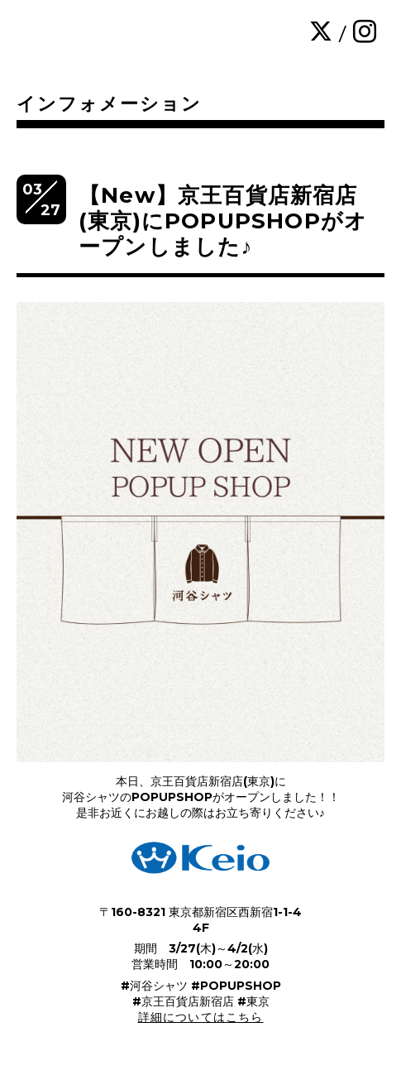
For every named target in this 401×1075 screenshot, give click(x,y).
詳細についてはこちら (201, 1017)
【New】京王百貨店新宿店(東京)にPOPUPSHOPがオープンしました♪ (223, 221)
